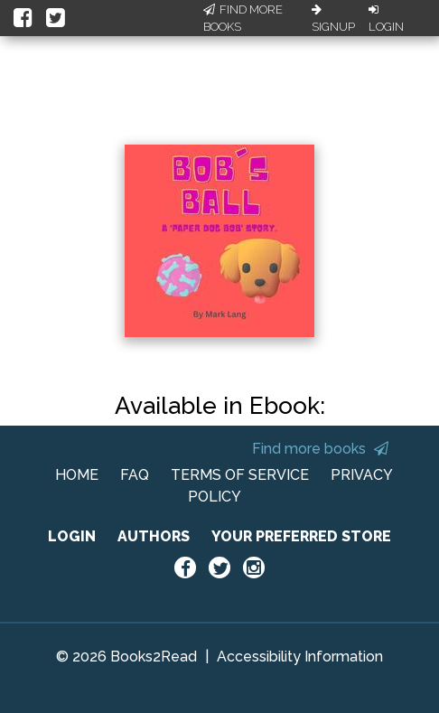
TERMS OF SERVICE (240, 474)
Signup (333, 19)
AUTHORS (153, 536)
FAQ (134, 474)
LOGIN (72, 536)
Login (386, 19)
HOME (76, 474)
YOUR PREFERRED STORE (301, 536)
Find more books (320, 448)
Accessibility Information (300, 656)
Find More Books (243, 18)
